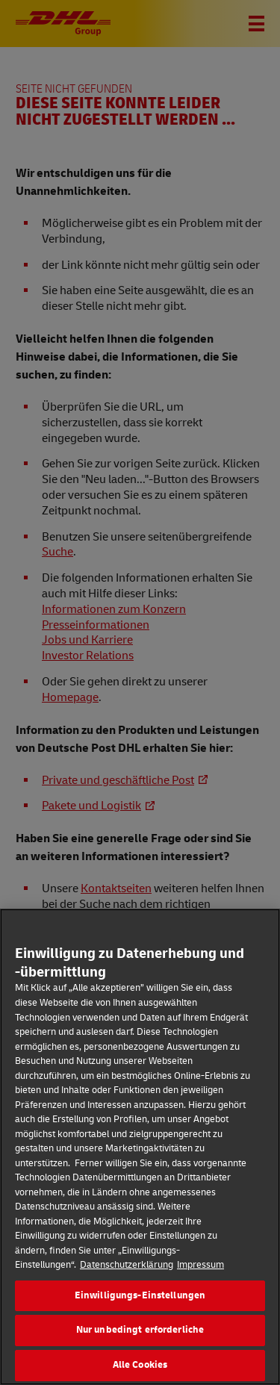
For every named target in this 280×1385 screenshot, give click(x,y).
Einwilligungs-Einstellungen (140, 1313)
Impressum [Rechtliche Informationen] (200, 1282)
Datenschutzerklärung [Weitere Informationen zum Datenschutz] (126, 1282)
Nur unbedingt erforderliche (140, 1348)
